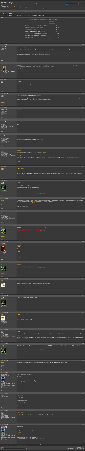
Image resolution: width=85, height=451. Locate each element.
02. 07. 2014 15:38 (4, 372)
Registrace (26, 10)
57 (6, 15)
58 (7, 15)
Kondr (2, 136)
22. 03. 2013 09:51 (4, 198)
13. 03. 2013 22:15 (4, 107)
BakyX (2, 243)
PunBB (83, 447)
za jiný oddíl (44, 152)
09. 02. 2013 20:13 (4, 79)
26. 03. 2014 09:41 (4, 343)
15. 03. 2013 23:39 (4, 133)
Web (1, 204)
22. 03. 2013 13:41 (4, 210)
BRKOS (18, 139)
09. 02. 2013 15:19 (4, 44)
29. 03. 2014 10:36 (4, 360)
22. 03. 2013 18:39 (4, 278)
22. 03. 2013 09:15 (4, 180)
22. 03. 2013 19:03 (4, 312)
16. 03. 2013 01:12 (4, 166)
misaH (2, 395)
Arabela (2, 200)
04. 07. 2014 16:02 (4, 424)
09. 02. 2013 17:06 (4, 63)
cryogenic (3, 109)
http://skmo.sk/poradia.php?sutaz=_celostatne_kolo (27, 202)
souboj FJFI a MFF (28, 158)
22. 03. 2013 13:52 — (11, 225)
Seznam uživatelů (10, 10)
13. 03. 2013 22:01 (4, 93)
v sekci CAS (48, 8)
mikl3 (2, 65)
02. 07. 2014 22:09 (4, 410)
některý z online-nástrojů (28, 8)
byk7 (2, 182)
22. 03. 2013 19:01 (4, 295)
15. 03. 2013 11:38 (4, 119)
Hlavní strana (3, 10)
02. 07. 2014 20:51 (4, 393)
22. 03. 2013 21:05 (4, 329)
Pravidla (17, 10)
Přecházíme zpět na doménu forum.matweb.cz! (18, 6)
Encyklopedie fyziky (34, 10)
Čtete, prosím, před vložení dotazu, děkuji (18, 7)
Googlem (69, 5)
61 (11, 15)
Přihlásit (10, 13)
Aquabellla (3, 374)
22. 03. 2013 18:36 (4, 262)
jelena (2, 81)
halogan (2, 95)
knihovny (36, 414)
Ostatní (25, 15)
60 (10, 15)
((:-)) (2, 280)
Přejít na (14, 448)
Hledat (21, 10)
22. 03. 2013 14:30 (4, 241)
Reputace (2, 49)
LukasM (2, 46)
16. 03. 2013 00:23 (4, 148)
